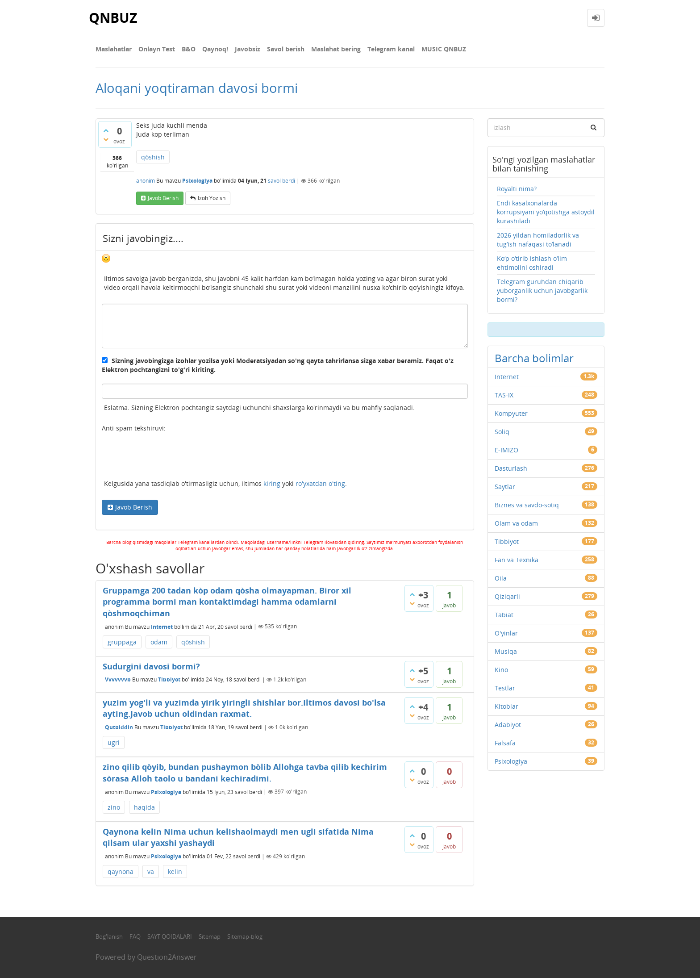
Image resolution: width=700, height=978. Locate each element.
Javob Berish (133, 507)
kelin (175, 871)
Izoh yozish (211, 198)
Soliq (502, 431)
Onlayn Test (156, 49)
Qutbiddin (119, 727)
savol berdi (281, 180)
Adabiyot (508, 724)
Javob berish (163, 198)
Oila (501, 578)
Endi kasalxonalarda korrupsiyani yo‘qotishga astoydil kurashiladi (546, 212)
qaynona (120, 871)
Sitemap (210, 936)
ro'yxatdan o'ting (320, 483)
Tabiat (504, 614)
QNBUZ (113, 17)
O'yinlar (506, 633)
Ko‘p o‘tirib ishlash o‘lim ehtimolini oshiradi (532, 263)
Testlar (505, 688)
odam (158, 642)
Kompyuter (511, 413)
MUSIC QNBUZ (443, 49)
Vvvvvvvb (118, 679)
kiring (271, 483)
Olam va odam (516, 523)
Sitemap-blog (244, 936)
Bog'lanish (109, 936)
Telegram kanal (391, 49)
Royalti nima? (517, 188)
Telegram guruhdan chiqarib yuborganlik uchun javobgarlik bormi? (542, 290)
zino (114, 807)
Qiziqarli (507, 596)
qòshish (153, 157)
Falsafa (505, 743)
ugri (114, 742)
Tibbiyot (169, 679)
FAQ (135, 936)
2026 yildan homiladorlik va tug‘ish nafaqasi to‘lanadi (538, 239)
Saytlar (505, 486)
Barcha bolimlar (534, 358)
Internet (162, 626)
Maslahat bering (336, 49)
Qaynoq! (215, 49)
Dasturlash (511, 468)
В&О (189, 49)
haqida (144, 807)
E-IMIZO (506, 450)
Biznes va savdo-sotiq (527, 505)
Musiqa (506, 651)
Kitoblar (506, 706)
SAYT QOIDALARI (169, 936)
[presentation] (170, 457)
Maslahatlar (114, 49)
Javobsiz (247, 49)
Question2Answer (167, 957)
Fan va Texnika (516, 560)
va (150, 871)
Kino (501, 669)
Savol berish (285, 49)
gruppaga (122, 642)
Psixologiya (197, 180)
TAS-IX (504, 395)
